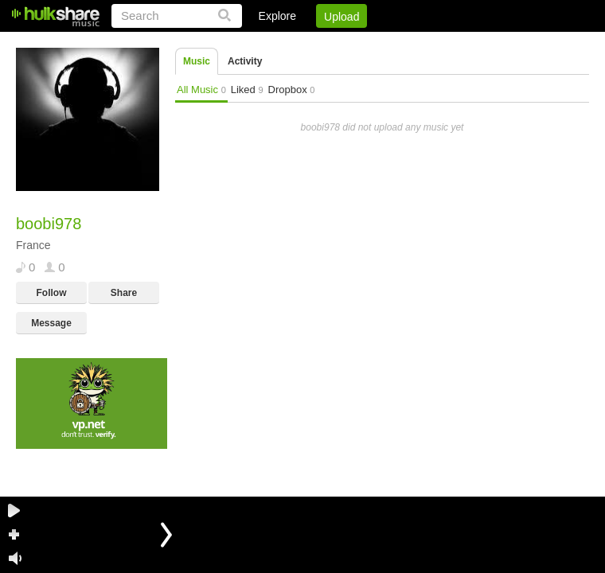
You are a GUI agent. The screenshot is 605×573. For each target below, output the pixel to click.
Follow (52, 292)
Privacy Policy (500, 43)
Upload (341, 16)
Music (196, 61)
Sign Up (318, 43)
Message (51, 323)
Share (124, 292)
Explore (277, 16)
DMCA (425, 43)
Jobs (373, 43)
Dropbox (291, 90)
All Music (201, 90)
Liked (247, 90)
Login (260, 43)
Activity (245, 61)
